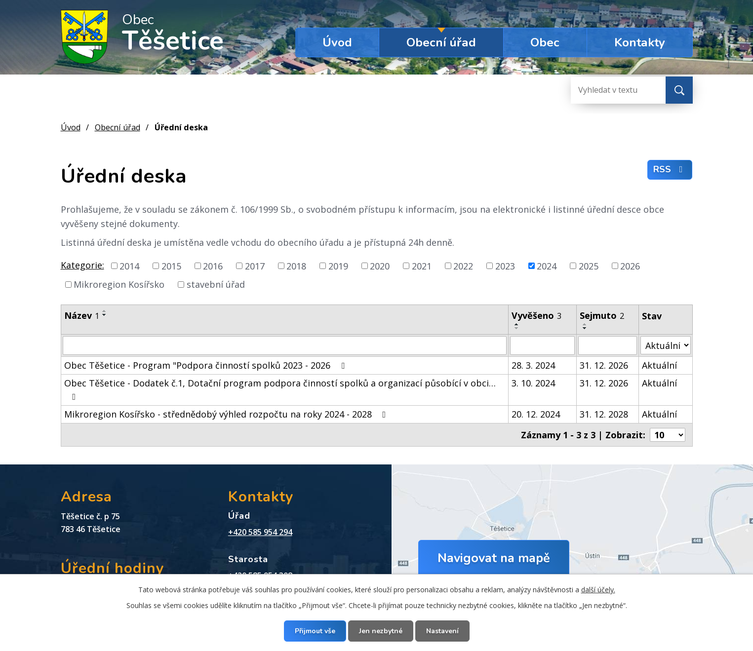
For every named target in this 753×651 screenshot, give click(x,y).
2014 (129, 265)
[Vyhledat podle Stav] (665, 345)
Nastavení (442, 631)
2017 (255, 265)
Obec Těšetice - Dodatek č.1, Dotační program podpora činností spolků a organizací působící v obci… (280, 389)
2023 (505, 265)
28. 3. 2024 (533, 365)
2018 (296, 265)
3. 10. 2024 (533, 383)
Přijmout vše (315, 631)
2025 (588, 265)
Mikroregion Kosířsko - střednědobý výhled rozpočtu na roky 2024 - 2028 (227, 414)
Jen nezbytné (380, 631)
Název (81, 315)
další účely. (598, 589)
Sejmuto (602, 315)
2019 (338, 265)
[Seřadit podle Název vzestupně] (104, 311)
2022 (463, 265)
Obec (544, 42)
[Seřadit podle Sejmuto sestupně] (585, 328)
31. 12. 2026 (604, 365)
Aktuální (659, 365)
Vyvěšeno (536, 315)
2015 (171, 265)
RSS (670, 169)
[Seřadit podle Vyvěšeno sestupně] (517, 328)
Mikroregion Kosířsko (119, 284)
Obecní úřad (441, 42)
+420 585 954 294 (260, 532)
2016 (213, 265)
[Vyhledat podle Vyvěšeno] (542, 345)
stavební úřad (216, 284)
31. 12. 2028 (604, 414)
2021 (422, 265)
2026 (630, 265)
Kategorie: (82, 265)
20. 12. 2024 (536, 414)
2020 (380, 265)
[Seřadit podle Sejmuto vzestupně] (585, 324)
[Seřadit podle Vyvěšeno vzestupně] (517, 324)
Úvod (337, 42)
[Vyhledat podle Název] (285, 345)
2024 (546, 265)
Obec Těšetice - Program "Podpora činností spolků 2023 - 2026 (206, 365)
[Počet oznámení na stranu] (667, 435)
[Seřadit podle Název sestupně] (104, 315)
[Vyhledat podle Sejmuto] (607, 345)
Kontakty (639, 42)
